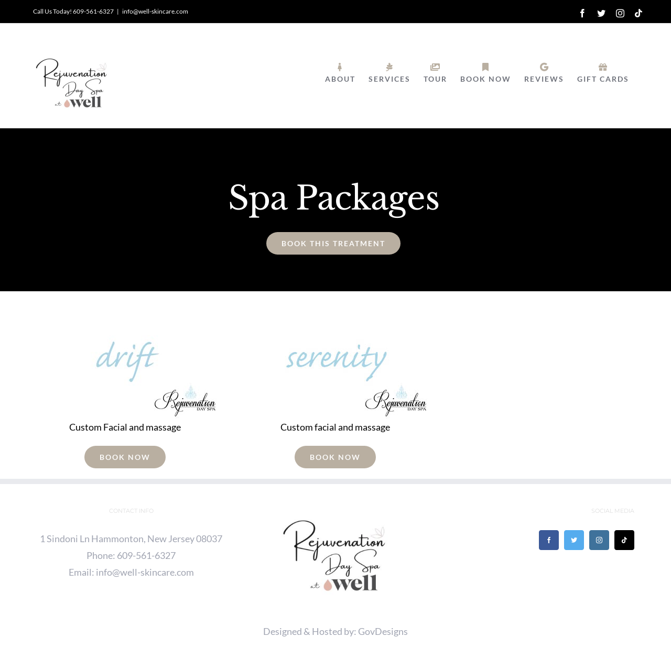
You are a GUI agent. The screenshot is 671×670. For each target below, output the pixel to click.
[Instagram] (599, 540)
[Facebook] (549, 540)
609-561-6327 (146, 555)
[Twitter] (574, 540)
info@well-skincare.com (155, 11)
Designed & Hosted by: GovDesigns (335, 631)
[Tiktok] (624, 540)
